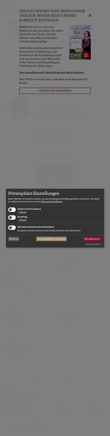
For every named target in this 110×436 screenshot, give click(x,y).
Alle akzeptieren (92, 239)
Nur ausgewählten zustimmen (51, 239)
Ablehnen (13, 239)
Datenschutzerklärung (51, 201)
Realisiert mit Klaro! (93, 244)
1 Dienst (21, 212)
